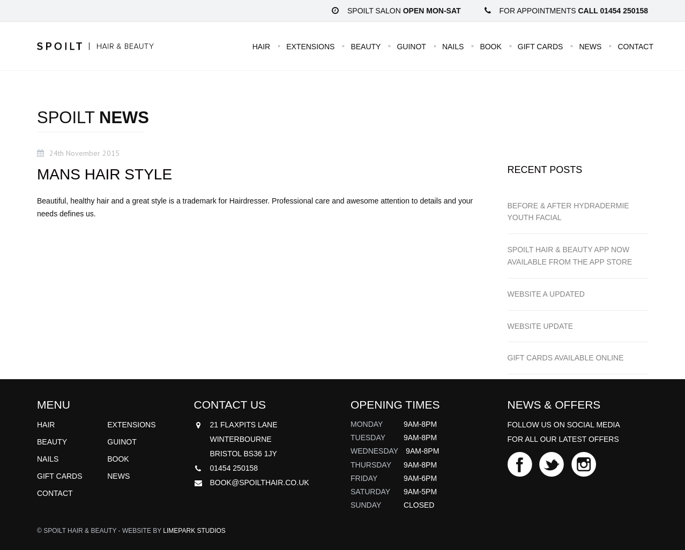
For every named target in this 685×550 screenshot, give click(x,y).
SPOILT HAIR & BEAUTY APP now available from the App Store (570, 255)
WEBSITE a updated (546, 294)
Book (490, 46)
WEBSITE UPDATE (541, 326)
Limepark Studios (194, 530)
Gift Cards (540, 46)
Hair (261, 46)
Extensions (310, 46)
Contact (635, 46)
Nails (453, 46)
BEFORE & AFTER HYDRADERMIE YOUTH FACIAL (568, 211)
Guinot (411, 46)
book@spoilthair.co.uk (259, 482)
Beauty (366, 46)
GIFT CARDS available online (566, 357)
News (590, 46)
